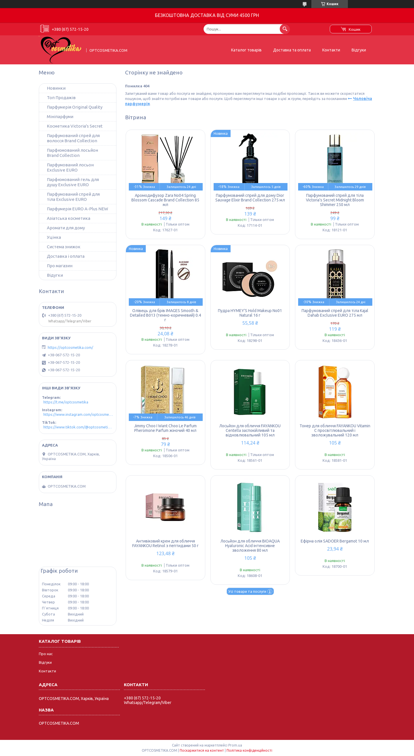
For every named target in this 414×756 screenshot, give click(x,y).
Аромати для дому (66, 227)
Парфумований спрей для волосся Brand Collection (73, 138)
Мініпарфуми (60, 116)
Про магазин (59, 265)
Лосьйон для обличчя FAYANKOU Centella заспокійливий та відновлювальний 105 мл (250, 430)
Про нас (46, 654)
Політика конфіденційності (249, 750)
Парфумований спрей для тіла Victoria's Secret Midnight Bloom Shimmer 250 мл (335, 200)
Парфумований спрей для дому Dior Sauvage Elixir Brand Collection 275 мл (250, 197)
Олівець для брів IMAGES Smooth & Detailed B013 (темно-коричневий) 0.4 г (165, 315)
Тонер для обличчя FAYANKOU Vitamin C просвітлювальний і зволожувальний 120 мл (335, 430)
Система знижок (63, 246)
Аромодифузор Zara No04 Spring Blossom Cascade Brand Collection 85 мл (165, 200)
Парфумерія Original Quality (74, 107)
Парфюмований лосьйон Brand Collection (72, 153)
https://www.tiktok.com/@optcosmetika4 (78, 427)
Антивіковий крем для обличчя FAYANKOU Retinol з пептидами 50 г (165, 543)
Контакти (331, 50)
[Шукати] (285, 29)
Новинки (56, 88)
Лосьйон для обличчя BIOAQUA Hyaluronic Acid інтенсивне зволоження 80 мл (250, 546)
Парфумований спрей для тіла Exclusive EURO (73, 197)
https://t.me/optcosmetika (65, 402)
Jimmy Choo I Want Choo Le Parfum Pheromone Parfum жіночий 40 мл (165, 428)
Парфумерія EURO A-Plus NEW (77, 208)
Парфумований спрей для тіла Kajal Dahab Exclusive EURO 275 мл (335, 313)
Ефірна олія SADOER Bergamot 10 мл (335, 541)
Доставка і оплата (66, 256)
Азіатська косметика (68, 218)
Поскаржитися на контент (202, 750)
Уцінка (54, 237)
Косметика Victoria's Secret (75, 126)
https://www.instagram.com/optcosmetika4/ (78, 414)
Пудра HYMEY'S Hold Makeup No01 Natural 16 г (250, 313)
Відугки (55, 275)
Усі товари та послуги (247, 591)
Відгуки (359, 50)
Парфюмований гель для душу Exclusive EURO (73, 182)
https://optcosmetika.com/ (70, 347)
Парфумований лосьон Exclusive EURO (70, 167)
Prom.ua (235, 745)
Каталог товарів (246, 50)
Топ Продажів (61, 97)
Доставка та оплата (292, 50)
